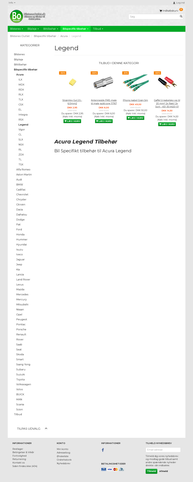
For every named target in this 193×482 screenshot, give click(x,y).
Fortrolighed (19, 455)
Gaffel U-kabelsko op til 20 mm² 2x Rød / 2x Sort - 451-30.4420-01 (167, 103)
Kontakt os (18, 462)
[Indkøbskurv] (171, 11)
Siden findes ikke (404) (24, 466)
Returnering (19, 459)
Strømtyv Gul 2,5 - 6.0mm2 (72, 102)
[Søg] (181, 16)
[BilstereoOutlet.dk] (28, 15)
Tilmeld (151, 471)
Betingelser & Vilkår (23, 452)
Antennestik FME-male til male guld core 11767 (104, 102)
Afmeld (163, 471)
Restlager (17, 449)
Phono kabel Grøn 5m (135, 100)
